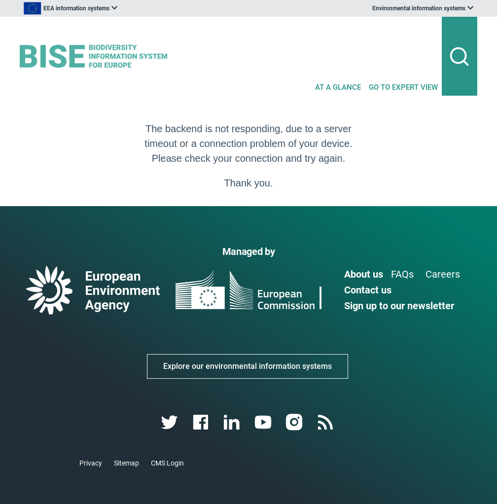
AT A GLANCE (338, 87)
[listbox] (119, 8)
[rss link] (326, 422)
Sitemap (126, 463)
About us (363, 274)
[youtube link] (264, 422)
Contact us (367, 290)
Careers (443, 274)
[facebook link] (201, 422)
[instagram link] (295, 422)
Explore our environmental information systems (247, 366)
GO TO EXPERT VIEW (403, 87)
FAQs (402, 274)
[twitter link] (170, 422)
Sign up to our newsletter (399, 306)
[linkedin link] (233, 422)
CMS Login (167, 463)
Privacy (90, 463)
